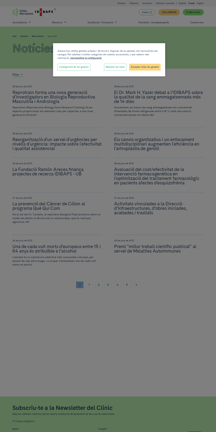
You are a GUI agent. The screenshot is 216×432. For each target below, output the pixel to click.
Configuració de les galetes (74, 67)
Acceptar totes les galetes (145, 67)
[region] (109, 59)
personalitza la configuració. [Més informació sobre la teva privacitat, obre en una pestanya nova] (86, 58)
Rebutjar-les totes (115, 67)
